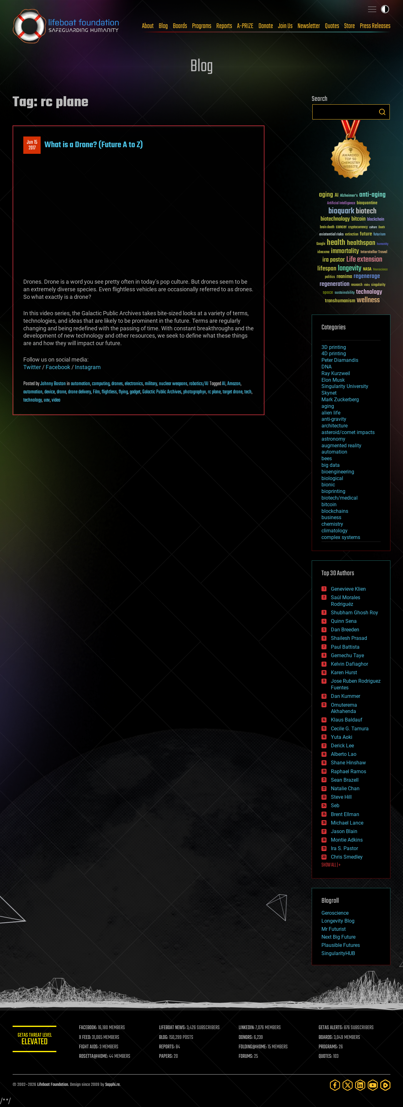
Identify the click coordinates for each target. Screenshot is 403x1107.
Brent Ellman (345, 814)
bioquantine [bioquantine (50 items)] (367, 203)
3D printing (333, 347)
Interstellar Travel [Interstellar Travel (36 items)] (373, 252)
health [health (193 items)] (336, 242)
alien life (330, 413)
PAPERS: (166, 1056)
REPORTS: (167, 1047)
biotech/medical (339, 498)
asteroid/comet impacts (348, 432)
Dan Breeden (345, 630)
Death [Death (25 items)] (381, 227)
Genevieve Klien (348, 589)
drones (117, 384)
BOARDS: (326, 1038)
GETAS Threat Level (35, 1040)
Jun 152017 (32, 145)
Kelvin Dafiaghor (349, 664)
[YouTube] (373, 1085)
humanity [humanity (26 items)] (383, 244)
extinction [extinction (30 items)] (351, 235)
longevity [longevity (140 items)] (349, 268)
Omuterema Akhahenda (344, 708)
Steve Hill (341, 797)
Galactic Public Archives (161, 392)
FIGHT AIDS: (89, 1047)
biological (332, 478)
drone (61, 392)
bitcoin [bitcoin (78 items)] (358, 219)
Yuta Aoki (341, 737)
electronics (134, 384)
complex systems (340, 537)
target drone (232, 392)
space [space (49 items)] (328, 292)
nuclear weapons (173, 384)
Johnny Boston (53, 384)
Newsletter (309, 26)
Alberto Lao (343, 754)
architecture (334, 426)
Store (349, 26)
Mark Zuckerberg (340, 400)
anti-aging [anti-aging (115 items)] (372, 195)
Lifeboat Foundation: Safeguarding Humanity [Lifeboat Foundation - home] (66, 26)
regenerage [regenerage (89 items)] (367, 276)
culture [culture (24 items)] (373, 227)
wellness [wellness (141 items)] (368, 300)
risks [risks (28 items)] (367, 285)
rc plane (214, 392)
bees (326, 458)
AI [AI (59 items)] (336, 196)
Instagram (88, 367)
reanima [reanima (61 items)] (344, 277)
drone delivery (79, 392)
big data (330, 465)
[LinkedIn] (360, 1085)
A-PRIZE (245, 26)
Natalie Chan (345, 788)
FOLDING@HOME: (253, 1047)
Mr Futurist (333, 929)
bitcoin (329, 504)
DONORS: (246, 1038)
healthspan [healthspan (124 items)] (361, 243)
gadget (135, 392)
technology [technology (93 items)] (369, 292)
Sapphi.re (112, 1084)
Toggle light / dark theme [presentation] (385, 9)
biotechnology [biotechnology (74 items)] (335, 219)
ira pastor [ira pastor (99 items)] (333, 260)
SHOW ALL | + (331, 865)
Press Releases (375, 26)
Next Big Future (338, 937)
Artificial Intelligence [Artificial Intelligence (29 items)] (341, 203)
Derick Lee (342, 746)
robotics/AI (198, 384)
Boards (180, 26)
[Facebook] (335, 1085)
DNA (326, 367)
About (148, 26)
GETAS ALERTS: (331, 1028)
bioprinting (333, 491)
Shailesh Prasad (349, 638)
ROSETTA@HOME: (93, 1056)
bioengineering (337, 472)
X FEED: (85, 1038)
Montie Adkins (347, 840)
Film (96, 392)
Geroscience (335, 913)
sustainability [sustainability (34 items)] (345, 293)
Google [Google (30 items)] (320, 244)
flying (123, 392)
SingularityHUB (338, 953)
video (56, 400)
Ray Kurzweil (335, 373)
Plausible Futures (340, 945)
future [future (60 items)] (366, 234)
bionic (328, 485)
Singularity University (344, 386)
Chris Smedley (347, 857)
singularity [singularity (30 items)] (378, 285)
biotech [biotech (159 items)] (366, 211)
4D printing (333, 353)
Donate (265, 26)
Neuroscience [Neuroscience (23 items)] (380, 270)
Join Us (285, 26)
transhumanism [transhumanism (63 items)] (340, 301)
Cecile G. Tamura (350, 729)
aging (327, 406)
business (331, 517)
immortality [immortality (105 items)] (345, 251)
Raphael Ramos (348, 771)
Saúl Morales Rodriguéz (345, 600)
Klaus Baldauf (346, 720)
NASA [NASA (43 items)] (367, 269)
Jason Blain (344, 831)
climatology (334, 531)
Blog (163, 26)
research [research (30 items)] (356, 285)
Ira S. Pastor (344, 848)
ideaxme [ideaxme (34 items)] (323, 252)
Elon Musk (333, 380)
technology (32, 400)
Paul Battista (345, 647)
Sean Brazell (345, 780)
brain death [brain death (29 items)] (327, 227)
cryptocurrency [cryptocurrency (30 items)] (358, 227)
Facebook (58, 367)
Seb (335, 806)
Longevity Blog (338, 921)
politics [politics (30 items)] (330, 277)
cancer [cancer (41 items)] (341, 227)
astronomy (333, 439)
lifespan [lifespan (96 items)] (326, 268)
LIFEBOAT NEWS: (172, 1028)
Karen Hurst (344, 672)
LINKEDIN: (247, 1028)
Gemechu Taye (347, 655)
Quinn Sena (344, 621)
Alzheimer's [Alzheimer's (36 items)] (349, 196)
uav (47, 400)
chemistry (332, 524)
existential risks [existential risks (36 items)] (331, 234)
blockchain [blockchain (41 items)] (375, 219)
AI (223, 384)
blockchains (334, 511)
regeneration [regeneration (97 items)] (334, 284)
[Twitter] (348, 1085)
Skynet (329, 393)
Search (382, 111)
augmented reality (341, 446)
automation (80, 384)
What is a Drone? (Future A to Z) (93, 145)
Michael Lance (347, 823)
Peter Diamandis (339, 360)
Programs (201, 26)
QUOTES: (325, 1056)
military (151, 384)
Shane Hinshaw (348, 763)
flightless (109, 392)
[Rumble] (385, 1085)
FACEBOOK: (88, 1028)
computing (101, 384)
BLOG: (163, 1038)
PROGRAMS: (328, 1047)
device (49, 392)
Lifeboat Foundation (52, 1084)
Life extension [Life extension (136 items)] (364, 260)
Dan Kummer (345, 696)
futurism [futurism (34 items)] (379, 235)
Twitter (32, 367)
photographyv (194, 392)
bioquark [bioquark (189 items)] (341, 211)
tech (248, 392)
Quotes (332, 26)
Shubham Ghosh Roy (354, 613)
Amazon (234, 384)
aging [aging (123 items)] (326, 195)
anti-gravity (333, 419)
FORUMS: (246, 1056)
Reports (224, 26)
